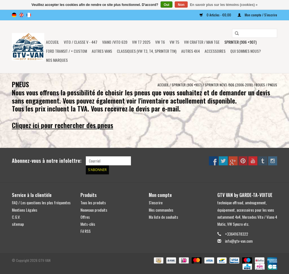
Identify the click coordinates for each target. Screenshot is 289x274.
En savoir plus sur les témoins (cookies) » (223, 5)
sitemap (18, 224)
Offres (85, 217)
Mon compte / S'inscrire (257, 14)
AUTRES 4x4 (190, 51)
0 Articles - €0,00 (216, 14)
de (14, 15)
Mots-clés (87, 224)
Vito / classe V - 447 (80, 42)
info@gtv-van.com (239, 241)
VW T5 (174, 42)
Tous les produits (93, 202)
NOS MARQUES (57, 60)
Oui (166, 5)
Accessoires (215, 51)
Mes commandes (161, 210)
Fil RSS (85, 231)
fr (29, 15)
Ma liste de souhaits (163, 217)
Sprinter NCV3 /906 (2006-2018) (229, 84)
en (21, 15)
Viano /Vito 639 (114, 42)
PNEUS (272, 84)
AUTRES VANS (102, 51)
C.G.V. (16, 217)
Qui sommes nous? (245, 51)
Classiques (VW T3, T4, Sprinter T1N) (146, 51)
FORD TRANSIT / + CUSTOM (66, 51)
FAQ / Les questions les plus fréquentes (41, 202)
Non (181, 5)
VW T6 (160, 42)
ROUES (260, 84)
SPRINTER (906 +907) (240, 42)
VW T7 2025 (141, 42)
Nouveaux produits (93, 210)
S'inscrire (156, 202)
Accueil (52, 42)
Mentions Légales (24, 210)
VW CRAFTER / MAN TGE (202, 42)
